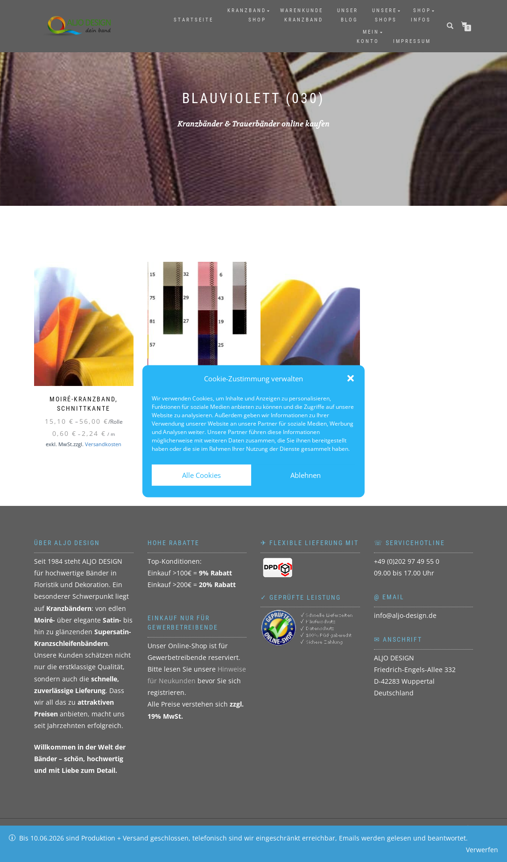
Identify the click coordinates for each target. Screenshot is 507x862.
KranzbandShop (246, 15)
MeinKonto (368, 36)
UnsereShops (384, 15)
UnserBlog (347, 15)
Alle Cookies (201, 475)
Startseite (193, 20)
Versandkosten (103, 444)
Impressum (412, 41)
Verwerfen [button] (482, 849)
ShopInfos (421, 15)
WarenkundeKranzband (301, 15)
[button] (350, 378)
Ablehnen (305, 475)
